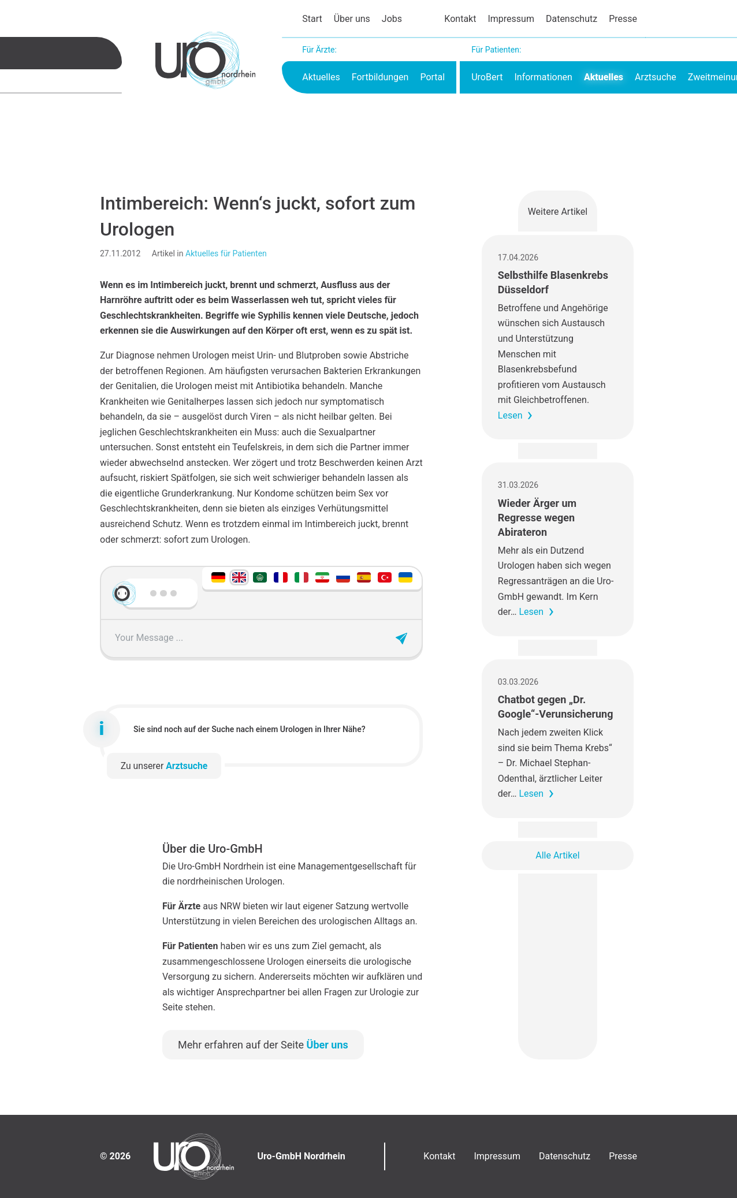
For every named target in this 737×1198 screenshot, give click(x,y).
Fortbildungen (380, 77)
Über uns (352, 18)
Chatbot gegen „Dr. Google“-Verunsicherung (555, 706)
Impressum (510, 18)
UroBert (486, 77)
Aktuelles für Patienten (226, 253)
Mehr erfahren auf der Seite (263, 1045)
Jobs (392, 18)
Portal (432, 77)
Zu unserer (164, 765)
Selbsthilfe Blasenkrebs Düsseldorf (553, 282)
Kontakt (460, 18)
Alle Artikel (557, 855)
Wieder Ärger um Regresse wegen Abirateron (537, 517)
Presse (623, 18)
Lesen (510, 415)
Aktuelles (321, 77)
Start (312, 18)
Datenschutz (571, 18)
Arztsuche (655, 77)
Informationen (543, 77)
